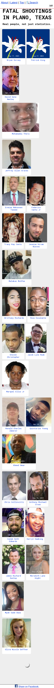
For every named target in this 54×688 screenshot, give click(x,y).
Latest (14, 2)
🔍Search (32, 2)
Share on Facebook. (27, 686)
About (4, 2)
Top (22, 2)
